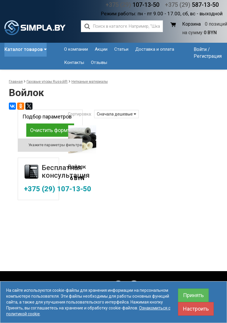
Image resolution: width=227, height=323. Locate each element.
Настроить (196, 309)
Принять (193, 295)
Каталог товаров (25, 49)
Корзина (191, 24)
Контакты (74, 62)
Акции (101, 49)
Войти (200, 49)
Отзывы (99, 62)
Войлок (77, 167)
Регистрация (208, 56)
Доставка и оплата (154, 49)
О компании (76, 49)
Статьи (121, 49)
